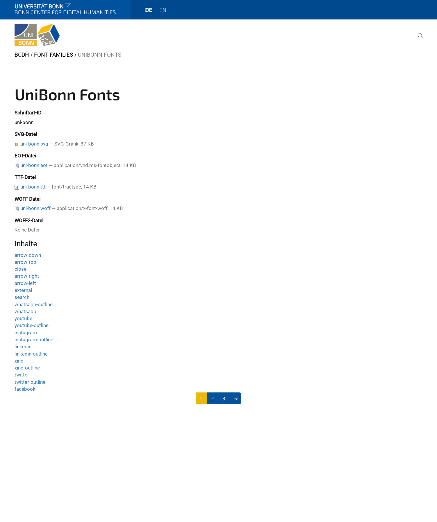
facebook (25, 389)
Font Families (53, 54)
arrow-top (25, 262)
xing (19, 361)
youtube (23, 318)
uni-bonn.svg (34, 144)
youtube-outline (32, 325)
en (162, 9)
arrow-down (28, 255)
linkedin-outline (31, 354)
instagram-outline (34, 339)
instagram (26, 333)
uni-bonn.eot (34, 165)
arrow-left (25, 283)
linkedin (23, 346)
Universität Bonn (43, 6)
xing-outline (27, 368)
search (22, 297)
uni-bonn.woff (35, 208)
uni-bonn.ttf (33, 187)
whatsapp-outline (34, 304)
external (23, 290)
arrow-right (27, 276)
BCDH (22, 54)
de (148, 9)
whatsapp (25, 311)
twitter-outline (30, 382)
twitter (22, 375)
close (20, 269)
